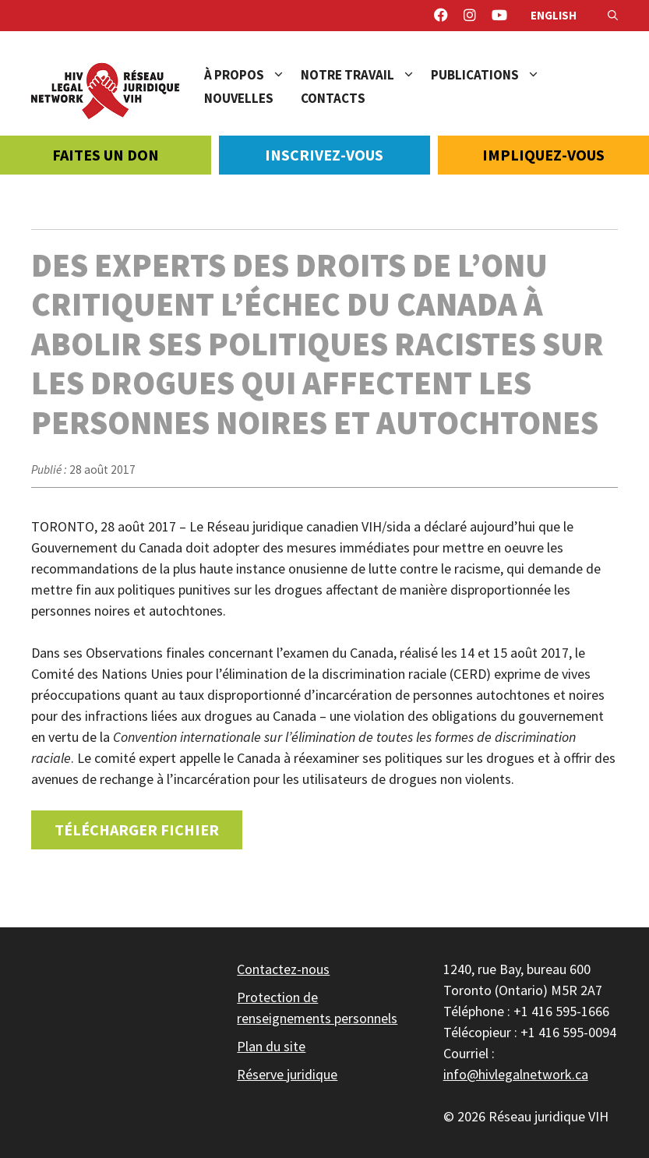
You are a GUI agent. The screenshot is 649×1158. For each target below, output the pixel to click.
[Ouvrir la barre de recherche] (612, 15)
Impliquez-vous (543, 154)
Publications (493, 74)
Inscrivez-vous (324, 154)
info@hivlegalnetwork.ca (515, 1074)
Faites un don (105, 154)
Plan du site (271, 1046)
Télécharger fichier (137, 829)
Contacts (333, 98)
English (554, 15)
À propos (252, 74)
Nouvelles (238, 98)
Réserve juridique (287, 1074)
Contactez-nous (283, 969)
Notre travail (366, 74)
